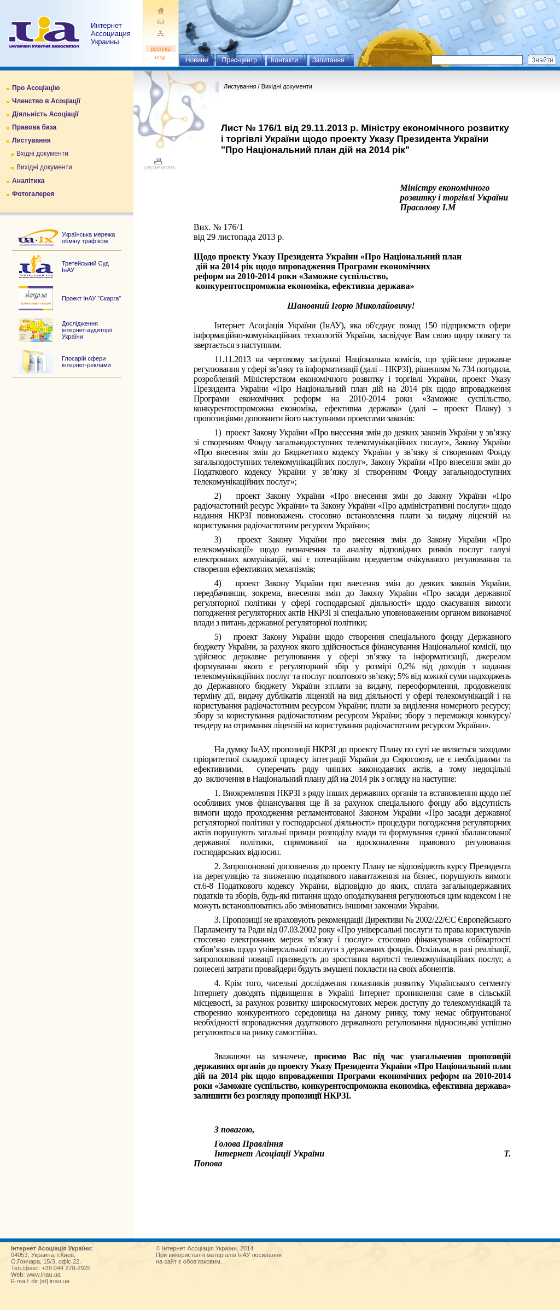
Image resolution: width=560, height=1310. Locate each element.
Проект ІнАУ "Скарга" (91, 298)
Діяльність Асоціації (45, 114)
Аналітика (28, 181)
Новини (196, 60)
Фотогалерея (33, 194)
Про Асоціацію (36, 88)
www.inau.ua (44, 1274)
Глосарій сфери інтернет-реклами (86, 361)
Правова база (34, 127)
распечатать (160, 165)
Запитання (328, 60)
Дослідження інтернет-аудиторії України (87, 330)
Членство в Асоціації (46, 101)
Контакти (284, 60)
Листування (31, 140)
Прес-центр (239, 60)
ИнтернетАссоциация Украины (111, 33)
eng (161, 57)
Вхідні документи (42, 153)
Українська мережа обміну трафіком (88, 237)
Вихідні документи (44, 167)
